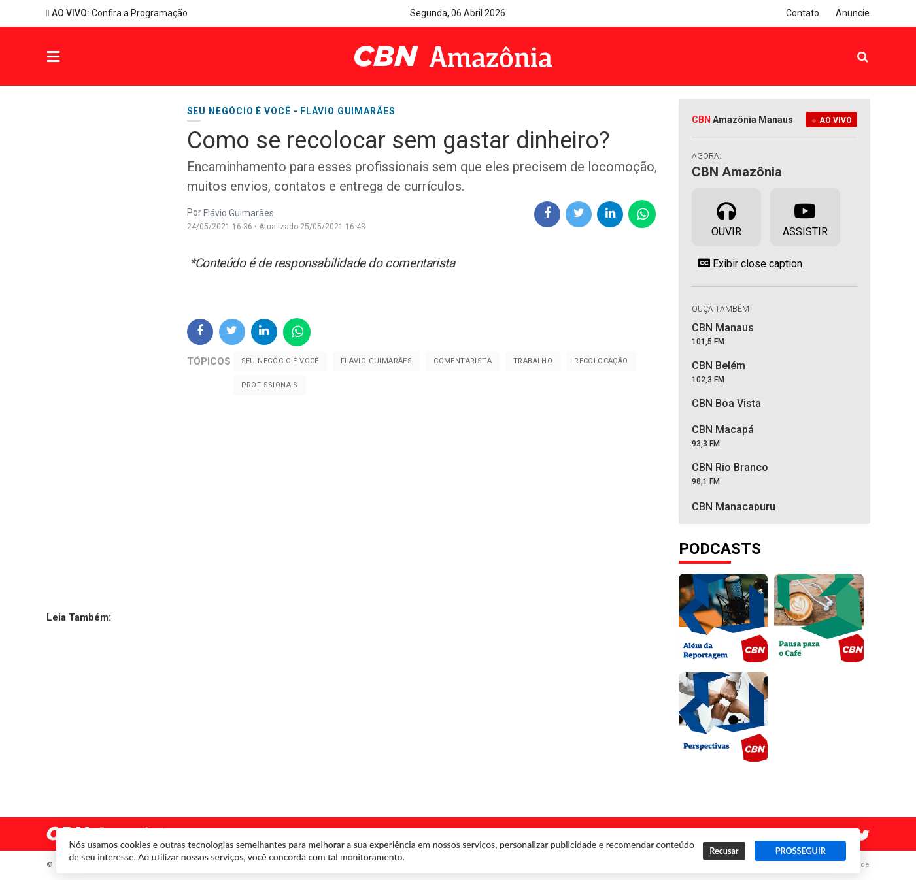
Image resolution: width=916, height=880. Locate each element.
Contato (802, 13)
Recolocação (601, 361)
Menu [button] (79, 57)
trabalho (532, 361)
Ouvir (726, 216)
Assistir (805, 216)
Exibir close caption (747, 263)
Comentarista (462, 361)
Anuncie (853, 13)
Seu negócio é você (280, 361)
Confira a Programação (117, 13)
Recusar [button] (723, 851)
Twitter (863, 835)
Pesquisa (852, 46)
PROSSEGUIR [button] (800, 851)
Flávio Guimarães (376, 361)
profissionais (269, 385)
